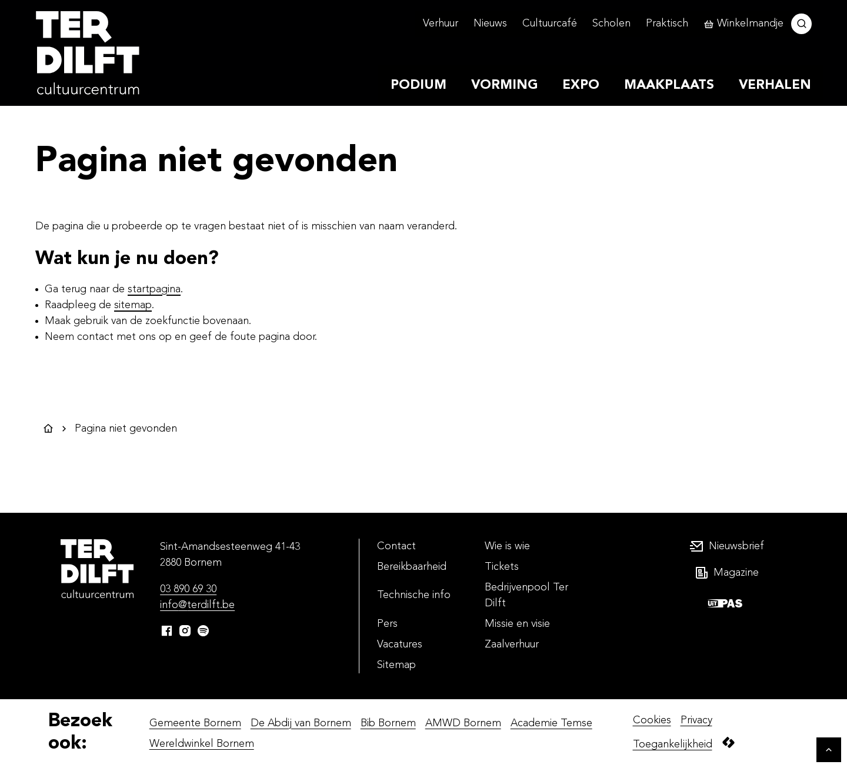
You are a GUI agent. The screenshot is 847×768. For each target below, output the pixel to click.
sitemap (133, 305)
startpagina (154, 289)
